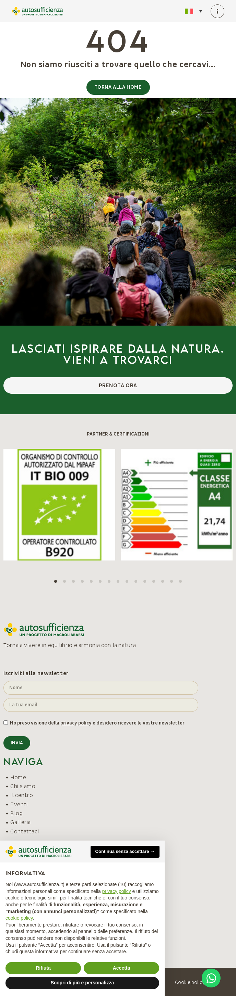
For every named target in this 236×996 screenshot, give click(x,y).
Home (18, 777)
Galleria (20, 822)
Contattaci (24, 831)
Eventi (19, 804)
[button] (55, 581)
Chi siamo (23, 786)
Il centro (21, 795)
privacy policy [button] (116, 891)
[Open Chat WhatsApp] (211, 978)
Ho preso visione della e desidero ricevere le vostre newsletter (97, 723)
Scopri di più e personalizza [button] (82, 982)
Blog (16, 813)
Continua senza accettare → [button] (125, 851)
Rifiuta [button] (43, 968)
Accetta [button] (121, 968)
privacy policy (76, 723)
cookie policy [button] (19, 918)
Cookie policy (189, 982)
